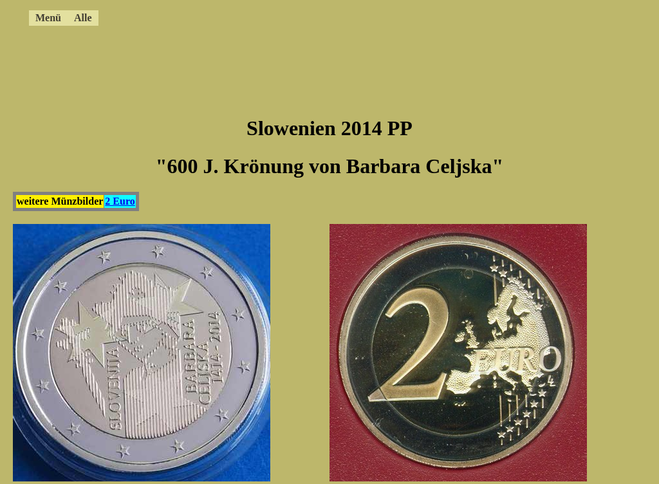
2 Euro (120, 201)
